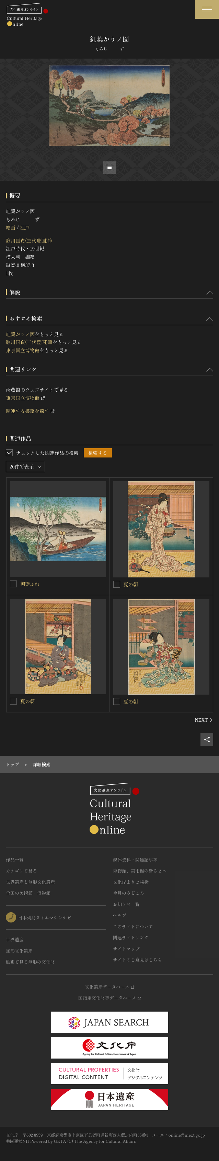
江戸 (25, 227)
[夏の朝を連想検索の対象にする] (116, 584)
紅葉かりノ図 (20, 334)
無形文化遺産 (19, 951)
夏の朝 (131, 584)
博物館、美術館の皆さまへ (139, 870)
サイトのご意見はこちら (137, 959)
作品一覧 (15, 859)
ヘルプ (119, 915)
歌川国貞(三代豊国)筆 (29, 240)
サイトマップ (126, 948)
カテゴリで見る (21, 870)
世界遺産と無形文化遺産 (30, 882)
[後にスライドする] (204, 720)
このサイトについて (133, 926)
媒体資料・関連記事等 (135, 859)
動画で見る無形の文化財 (30, 961)
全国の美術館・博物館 (28, 893)
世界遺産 (15, 939)
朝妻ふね (29, 583)
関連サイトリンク (131, 937)
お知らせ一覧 (126, 904)
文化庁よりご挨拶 (131, 882)
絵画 (10, 227)
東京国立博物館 (22, 350)
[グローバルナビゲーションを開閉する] (207, 9)
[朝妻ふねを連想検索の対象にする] (13, 583)
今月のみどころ (128, 893)
